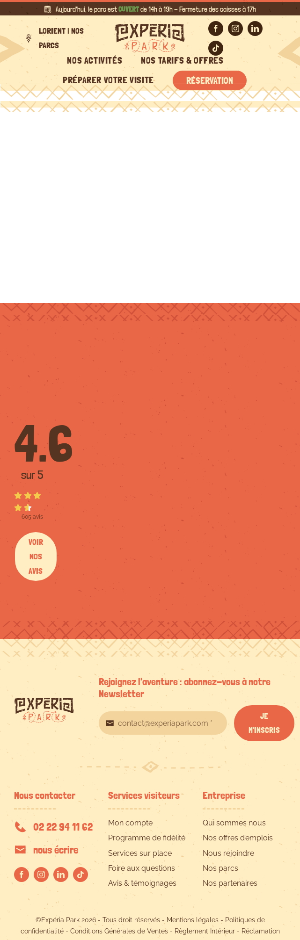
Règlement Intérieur (205, 931)
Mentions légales (193, 920)
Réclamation (260, 931)
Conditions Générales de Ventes (119, 931)
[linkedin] (255, 28)
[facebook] (215, 28)
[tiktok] (215, 48)
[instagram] (235, 28)
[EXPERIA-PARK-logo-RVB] (150, 27)
